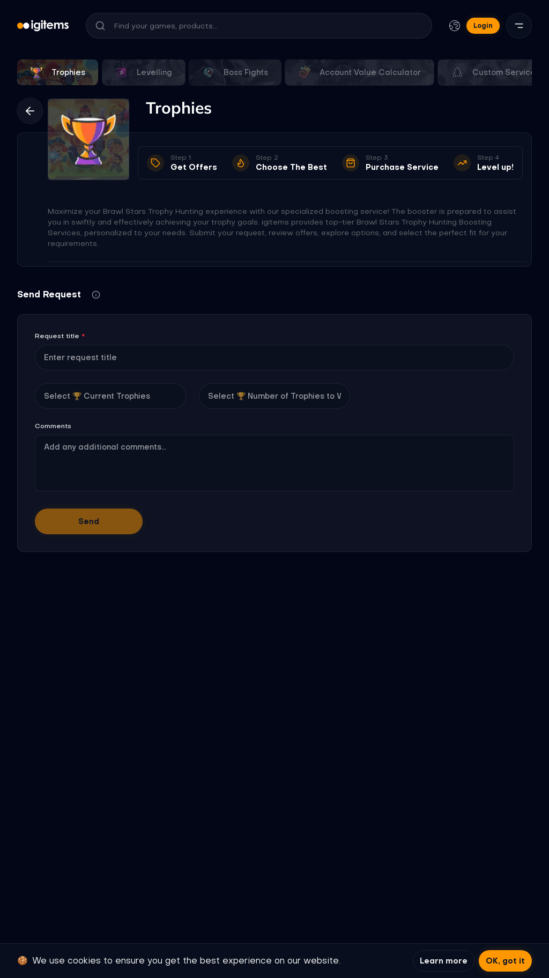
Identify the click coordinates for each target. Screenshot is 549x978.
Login (483, 25)
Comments (53, 426)
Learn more (444, 960)
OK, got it (505, 960)
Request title (60, 336)
